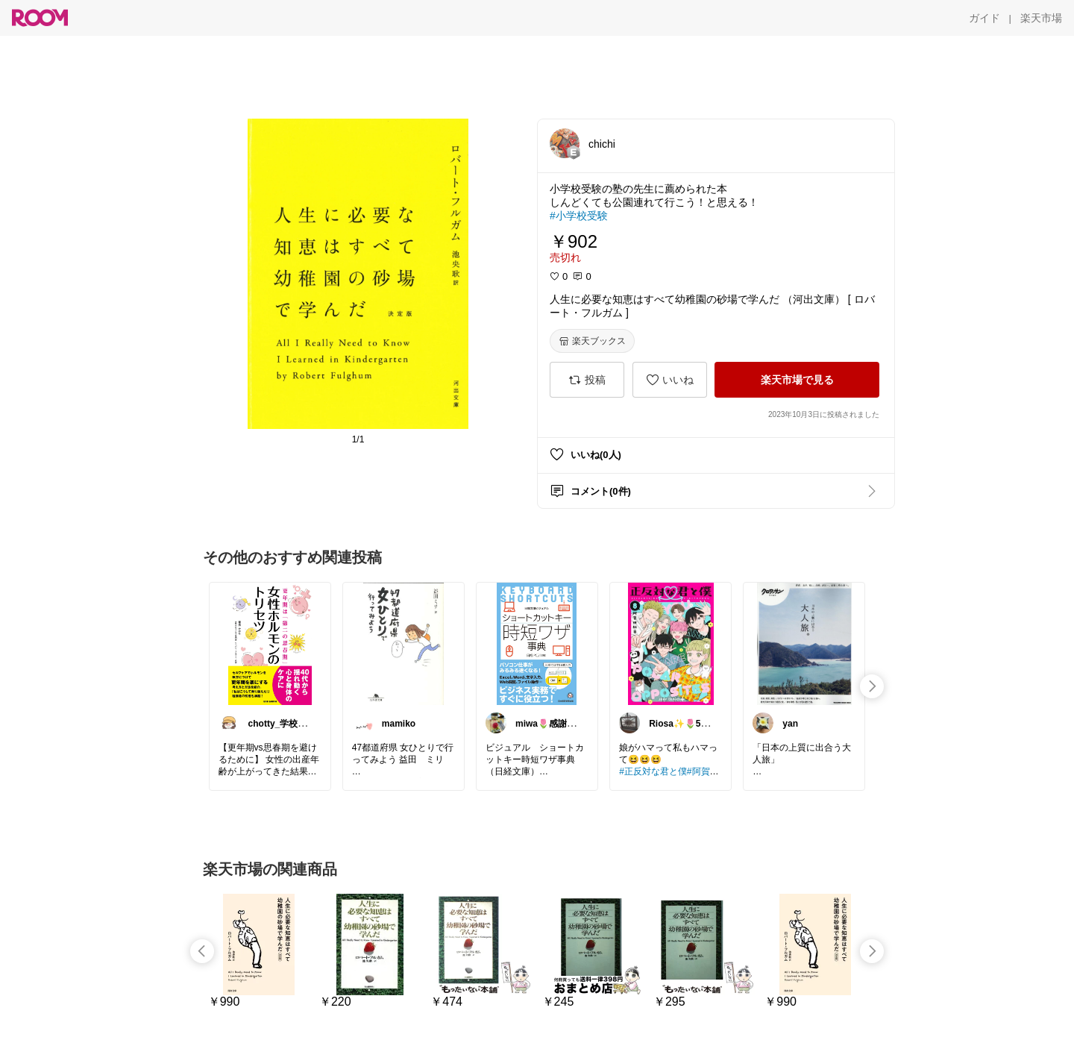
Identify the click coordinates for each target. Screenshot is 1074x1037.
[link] (270, 643)
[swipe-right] (872, 686)
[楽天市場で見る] (797, 380)
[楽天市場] (1041, 18)
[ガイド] (984, 18)
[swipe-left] (202, 951)
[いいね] (669, 380)
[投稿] (587, 380)
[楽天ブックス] (592, 341)
